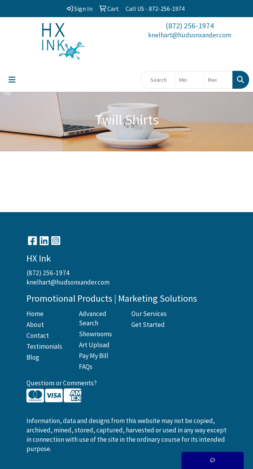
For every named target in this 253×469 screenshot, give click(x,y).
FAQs (85, 366)
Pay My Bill (93, 355)
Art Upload (94, 345)
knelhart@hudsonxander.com (189, 35)
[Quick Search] (157, 80)
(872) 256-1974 (190, 25)
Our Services (149, 313)
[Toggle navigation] (12, 79)
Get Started (148, 324)
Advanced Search (92, 318)
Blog (32, 357)
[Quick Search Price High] (218, 80)
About (35, 324)
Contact (37, 335)
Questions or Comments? (61, 383)
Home (35, 313)
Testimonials (44, 346)
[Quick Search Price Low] (189, 80)
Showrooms (95, 334)
